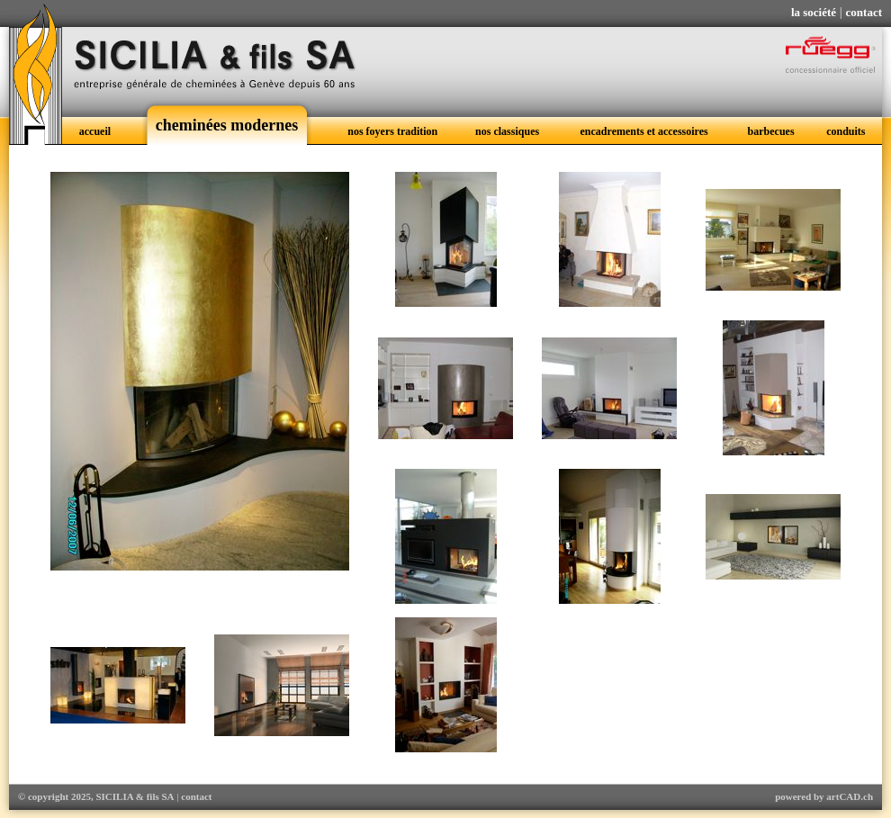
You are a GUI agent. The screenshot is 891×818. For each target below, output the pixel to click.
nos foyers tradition (392, 131)
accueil (95, 131)
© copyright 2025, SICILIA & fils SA (96, 796)
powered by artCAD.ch (824, 796)
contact (864, 12)
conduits (845, 131)
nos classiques (507, 131)
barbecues (771, 131)
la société (813, 12)
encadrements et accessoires (644, 131)
